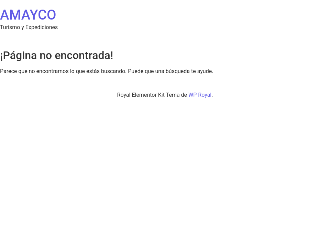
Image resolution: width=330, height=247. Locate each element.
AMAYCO (28, 15)
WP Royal (199, 95)
